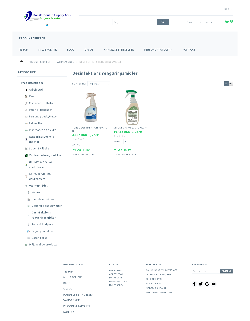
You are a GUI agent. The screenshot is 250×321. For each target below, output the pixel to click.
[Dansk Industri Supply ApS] (47, 11)
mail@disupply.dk (156, 288)
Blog (70, 49)
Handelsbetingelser (119, 49)
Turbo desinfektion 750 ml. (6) (89, 129)
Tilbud (23, 49)
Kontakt (189, 49)
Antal (76, 144)
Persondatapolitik (158, 49)
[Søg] (163, 22)
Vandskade (71, 300)
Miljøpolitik (47, 49)
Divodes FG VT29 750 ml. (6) (131, 127)
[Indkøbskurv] (228, 23)
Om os (88, 49)
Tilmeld (226, 271)
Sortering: (79, 83)
